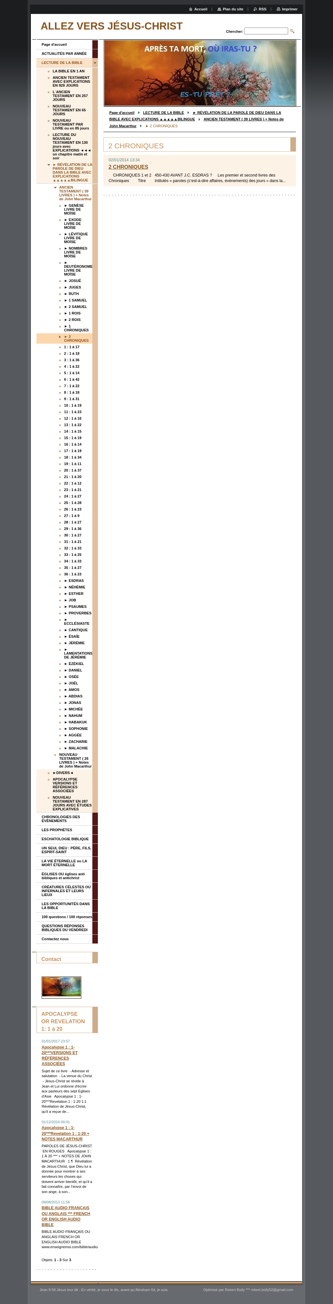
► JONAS (72, 703)
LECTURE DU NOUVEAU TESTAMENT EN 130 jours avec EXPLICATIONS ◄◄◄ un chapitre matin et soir (72, 146)
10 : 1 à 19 (73, 405)
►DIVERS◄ (63, 773)
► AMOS (71, 690)
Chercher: (234, 31)
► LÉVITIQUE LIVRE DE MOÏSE (76, 238)
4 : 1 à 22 (71, 366)
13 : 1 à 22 (73, 425)
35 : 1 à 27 (73, 568)
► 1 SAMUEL (75, 300)
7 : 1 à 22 (71, 386)
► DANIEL (73, 670)
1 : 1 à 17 (71, 347)
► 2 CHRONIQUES (76, 338)
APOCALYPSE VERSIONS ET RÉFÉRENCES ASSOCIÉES (65, 785)
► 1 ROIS (72, 313)
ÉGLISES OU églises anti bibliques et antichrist (63, 876)
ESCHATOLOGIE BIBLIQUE (65, 839)
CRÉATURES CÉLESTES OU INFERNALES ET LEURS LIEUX (66, 891)
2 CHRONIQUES (128, 167)
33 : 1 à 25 (73, 555)
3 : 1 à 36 (71, 360)
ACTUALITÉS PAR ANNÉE (64, 53)
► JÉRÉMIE (74, 643)
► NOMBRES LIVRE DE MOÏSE (75, 252)
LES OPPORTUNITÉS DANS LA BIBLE (66, 906)
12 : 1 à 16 (73, 418)
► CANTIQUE (76, 630)
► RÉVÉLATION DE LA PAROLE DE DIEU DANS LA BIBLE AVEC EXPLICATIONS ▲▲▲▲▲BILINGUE (72, 172)
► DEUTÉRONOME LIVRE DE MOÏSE (78, 268)
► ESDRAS (74, 581)
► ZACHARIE (75, 742)
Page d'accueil (121, 113)
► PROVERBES (77, 613)
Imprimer (290, 9)
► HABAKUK (75, 722)
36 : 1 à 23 (73, 574)
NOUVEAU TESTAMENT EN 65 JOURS (69, 110)
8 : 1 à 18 (71, 392)
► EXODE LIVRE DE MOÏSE (72, 223)
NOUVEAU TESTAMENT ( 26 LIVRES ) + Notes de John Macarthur (75, 760)
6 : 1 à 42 (71, 379)
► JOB (70, 600)
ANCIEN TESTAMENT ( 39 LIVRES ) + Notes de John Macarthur (75, 193)
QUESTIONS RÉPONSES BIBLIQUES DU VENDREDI (64, 928)
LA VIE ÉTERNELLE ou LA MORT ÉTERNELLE (64, 863)
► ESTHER (74, 594)
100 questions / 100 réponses (67, 917)
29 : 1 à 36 (73, 529)
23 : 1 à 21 (73, 490)
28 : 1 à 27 (73, 522)
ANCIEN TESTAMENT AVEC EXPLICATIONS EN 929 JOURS (71, 81)
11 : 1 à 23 (73, 412)
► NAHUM (73, 716)
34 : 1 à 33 (73, 561)
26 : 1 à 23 (73, 509)
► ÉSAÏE (72, 636)
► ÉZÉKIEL (74, 664)
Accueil (200, 9)
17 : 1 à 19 (73, 451)
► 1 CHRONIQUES (76, 328)
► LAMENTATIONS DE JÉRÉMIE (78, 653)
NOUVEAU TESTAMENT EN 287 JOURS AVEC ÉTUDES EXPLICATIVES (72, 803)
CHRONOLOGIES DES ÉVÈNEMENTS (61, 819)
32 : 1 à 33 (73, 548)
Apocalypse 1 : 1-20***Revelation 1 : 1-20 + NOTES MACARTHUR (65, 1133)
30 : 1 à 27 (73, 535)
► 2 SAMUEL (75, 307)
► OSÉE (71, 677)
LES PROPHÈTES (57, 830)
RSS (262, 9)
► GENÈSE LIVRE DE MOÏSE (74, 209)
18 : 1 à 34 (73, 457)
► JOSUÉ (72, 281)
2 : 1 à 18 (71, 353)
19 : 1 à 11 (73, 464)
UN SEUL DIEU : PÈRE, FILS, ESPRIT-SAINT (66, 850)
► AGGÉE (73, 735)
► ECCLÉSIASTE (76, 621)
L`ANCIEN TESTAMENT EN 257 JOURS (70, 96)
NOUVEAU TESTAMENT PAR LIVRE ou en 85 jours (71, 124)
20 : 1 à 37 (73, 470)
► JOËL (71, 683)
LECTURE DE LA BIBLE (163, 113)
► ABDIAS (73, 696)
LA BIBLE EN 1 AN (69, 71)
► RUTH (71, 294)
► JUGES (72, 287)
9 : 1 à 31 (71, 399)
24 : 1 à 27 (73, 496)
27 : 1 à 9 (71, 516)
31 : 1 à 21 (73, 542)
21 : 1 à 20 (73, 477)
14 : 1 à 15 (73, 431)
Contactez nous (55, 939)
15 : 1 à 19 (73, 438)
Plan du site (233, 9)
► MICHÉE (73, 709)
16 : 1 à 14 (73, 444)
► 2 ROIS (72, 320)
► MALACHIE (76, 748)
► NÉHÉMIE (74, 587)
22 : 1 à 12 (73, 483)
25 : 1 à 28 (73, 503)
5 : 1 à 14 (71, 373)
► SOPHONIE (76, 729)
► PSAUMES (75, 607)
